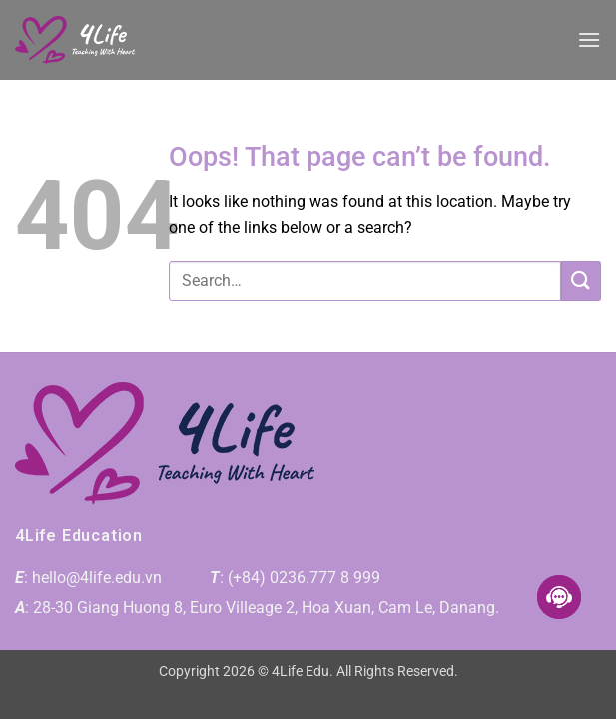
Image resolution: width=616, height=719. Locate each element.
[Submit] (581, 280)
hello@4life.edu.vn (97, 577)
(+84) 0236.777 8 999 (304, 577)
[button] (589, 39)
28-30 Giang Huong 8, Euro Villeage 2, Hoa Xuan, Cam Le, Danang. (266, 607)
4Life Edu (300, 671)
